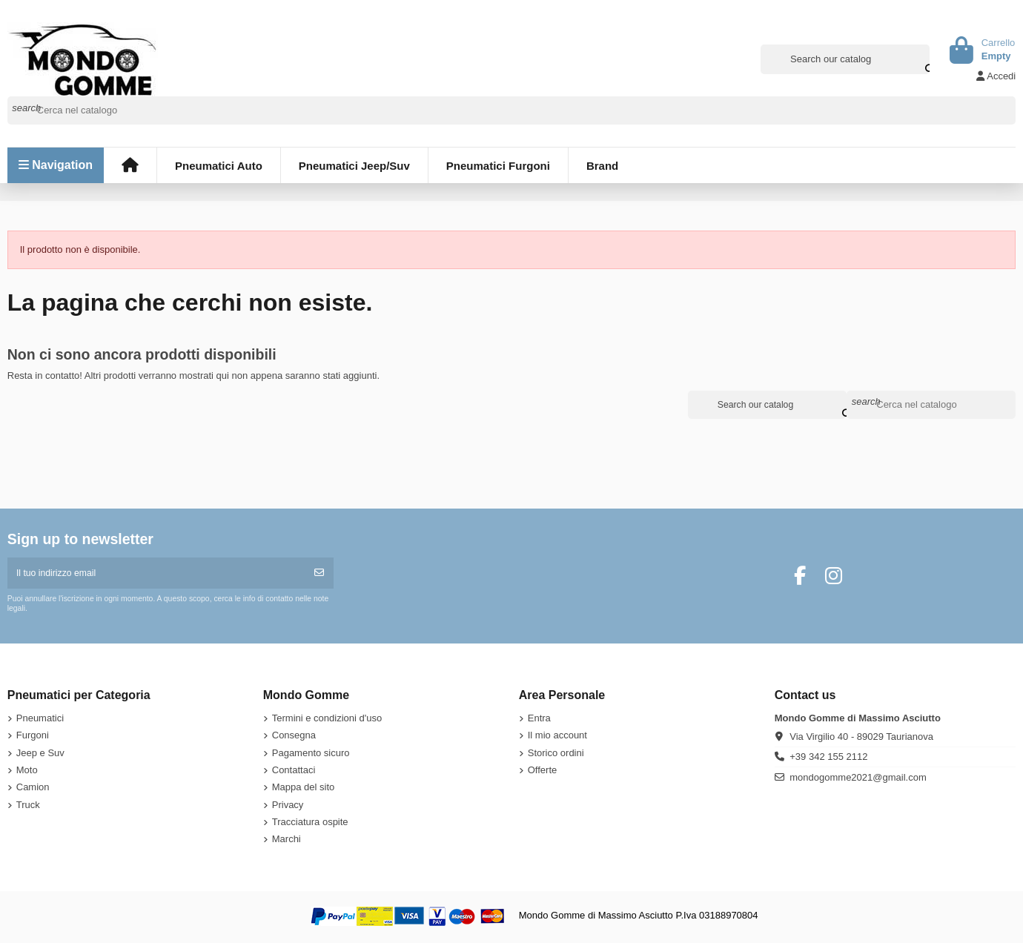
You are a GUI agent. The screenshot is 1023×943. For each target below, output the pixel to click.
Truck (28, 806)
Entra (539, 720)
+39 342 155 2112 (828, 758)
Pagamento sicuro (311, 754)
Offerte (542, 772)
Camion (33, 789)
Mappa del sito (303, 789)
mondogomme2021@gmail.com (857, 779)
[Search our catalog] (920, 59)
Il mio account (557, 737)
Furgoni (32, 737)
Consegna (294, 737)
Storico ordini (556, 754)
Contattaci (294, 772)
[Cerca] (511, 110)
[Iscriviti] (319, 574)
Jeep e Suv (40, 754)
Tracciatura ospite (310, 824)
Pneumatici (40, 720)
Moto (27, 772)
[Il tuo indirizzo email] (156, 574)
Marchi (286, 841)
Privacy (288, 806)
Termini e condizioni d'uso (327, 720)
